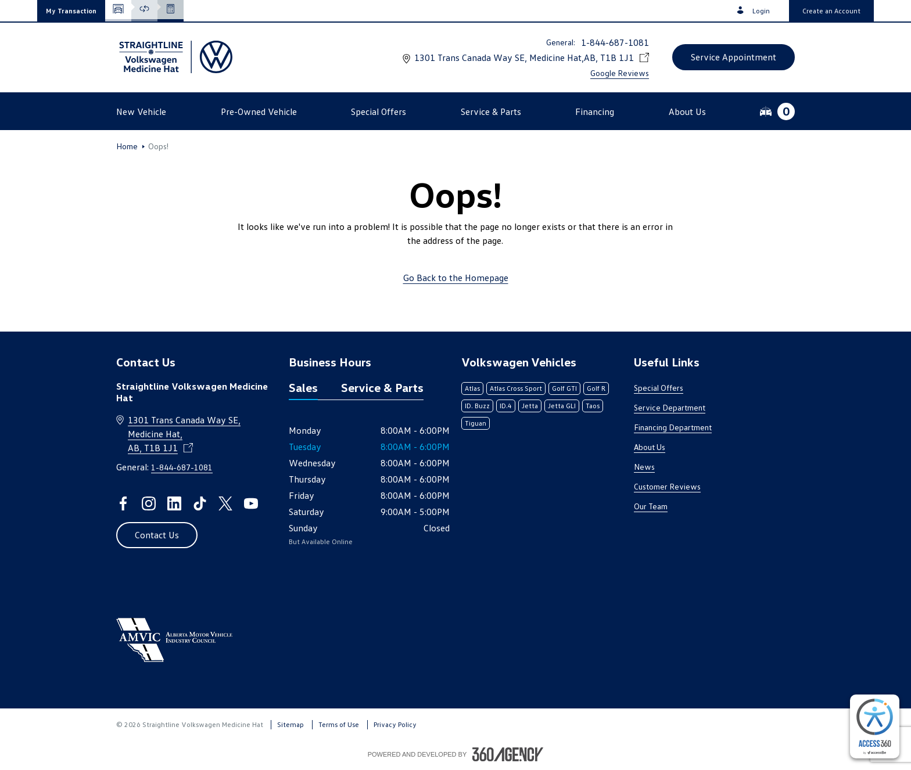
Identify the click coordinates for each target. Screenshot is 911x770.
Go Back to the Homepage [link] (455, 277)
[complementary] (874, 726)
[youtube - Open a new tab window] (251, 503)
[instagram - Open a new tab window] (149, 503)
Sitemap (290, 724)
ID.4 (506, 405)
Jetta (530, 405)
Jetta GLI (562, 405)
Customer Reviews (667, 486)
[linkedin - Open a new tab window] (174, 503)
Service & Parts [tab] (382, 387)
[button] (71, 10)
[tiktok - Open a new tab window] (200, 503)
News (644, 467)
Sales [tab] (303, 387)
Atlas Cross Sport (516, 388)
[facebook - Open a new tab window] (123, 503)
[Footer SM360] (507, 754)
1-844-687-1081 (615, 42)
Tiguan (475, 423)
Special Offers (658, 388)
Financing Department (673, 427)
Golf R (596, 388)
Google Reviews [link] (619, 73)
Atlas (472, 388)
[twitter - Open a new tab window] (225, 503)
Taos (593, 405)
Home (127, 146)
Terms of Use (338, 724)
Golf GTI (564, 388)
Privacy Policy (395, 724)
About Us (649, 447)
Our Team (651, 506)
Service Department (669, 407)
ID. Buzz (477, 405)
